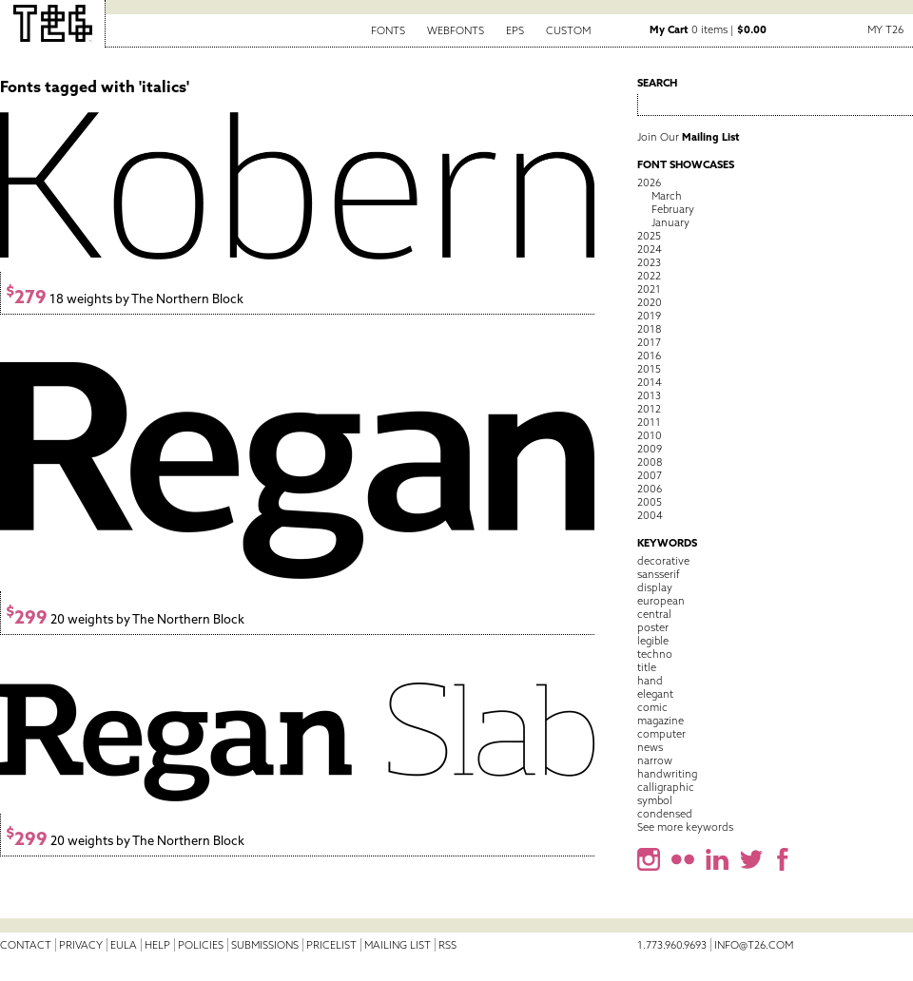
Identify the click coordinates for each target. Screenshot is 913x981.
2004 (650, 515)
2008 (649, 462)
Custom (568, 30)
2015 (649, 368)
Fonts (388, 30)
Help (157, 945)
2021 (649, 289)
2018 (649, 329)
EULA (123, 945)
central (654, 614)
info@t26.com (753, 945)
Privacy (81, 945)
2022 (649, 275)
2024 (649, 249)
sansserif (658, 574)
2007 (649, 475)
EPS (515, 30)
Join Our (688, 137)
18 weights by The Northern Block (124, 299)
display (654, 587)
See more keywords (685, 827)
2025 (649, 235)
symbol (654, 800)
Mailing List (397, 945)
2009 (649, 448)
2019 (649, 315)
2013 (649, 395)
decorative (663, 560)
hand (650, 680)
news (650, 747)
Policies (200, 945)
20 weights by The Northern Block (125, 619)
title (646, 667)
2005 (649, 502)
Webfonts (455, 30)
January (670, 222)
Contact (25, 945)
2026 (649, 182)
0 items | (708, 29)
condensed (664, 813)
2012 (649, 408)
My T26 (885, 29)
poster (653, 627)
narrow (654, 760)
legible (653, 640)
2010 (649, 435)
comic (652, 707)
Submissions (265, 945)
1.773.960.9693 (672, 945)
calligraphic (665, 787)
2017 (649, 342)
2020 (649, 302)
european (661, 600)
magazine (660, 720)
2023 (649, 262)
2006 (649, 488)
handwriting (667, 773)
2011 (649, 422)
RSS (447, 945)
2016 (649, 355)
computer (661, 734)
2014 (649, 382)
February (672, 209)
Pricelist (331, 945)
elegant (655, 694)
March (666, 195)
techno (654, 654)
